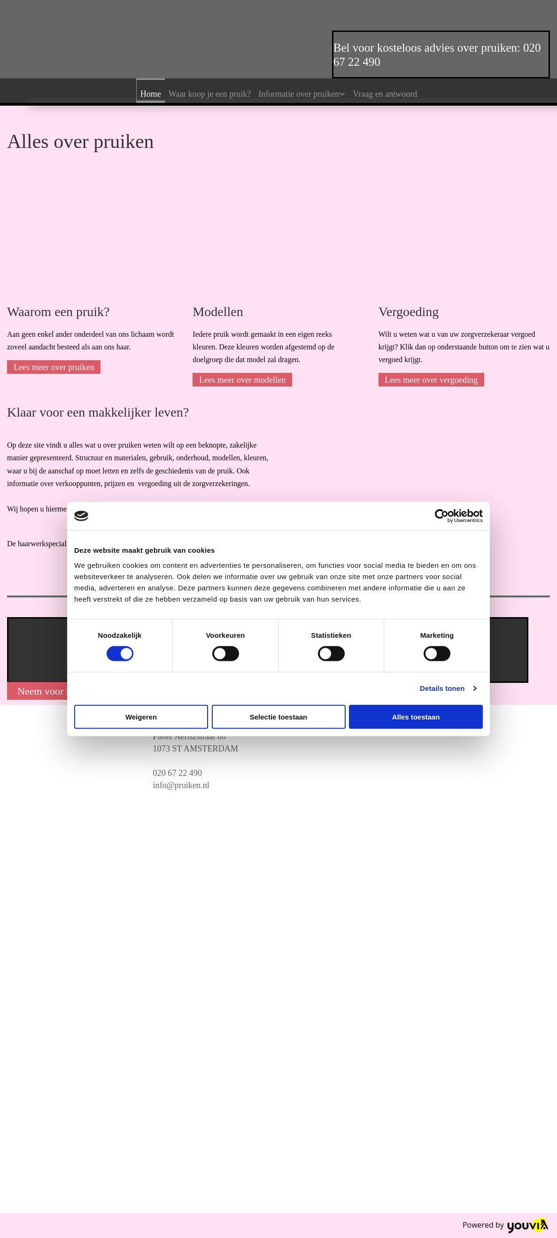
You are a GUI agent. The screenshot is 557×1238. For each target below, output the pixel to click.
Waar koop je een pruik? (210, 94)
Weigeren (141, 716)
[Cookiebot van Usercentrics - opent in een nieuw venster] (442, 516)
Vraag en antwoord (385, 94)
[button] (54, 367)
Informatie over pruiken (298, 94)
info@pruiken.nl (181, 785)
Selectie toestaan (279, 716)
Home (150, 94)
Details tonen (442, 688)
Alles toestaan (416, 716)
